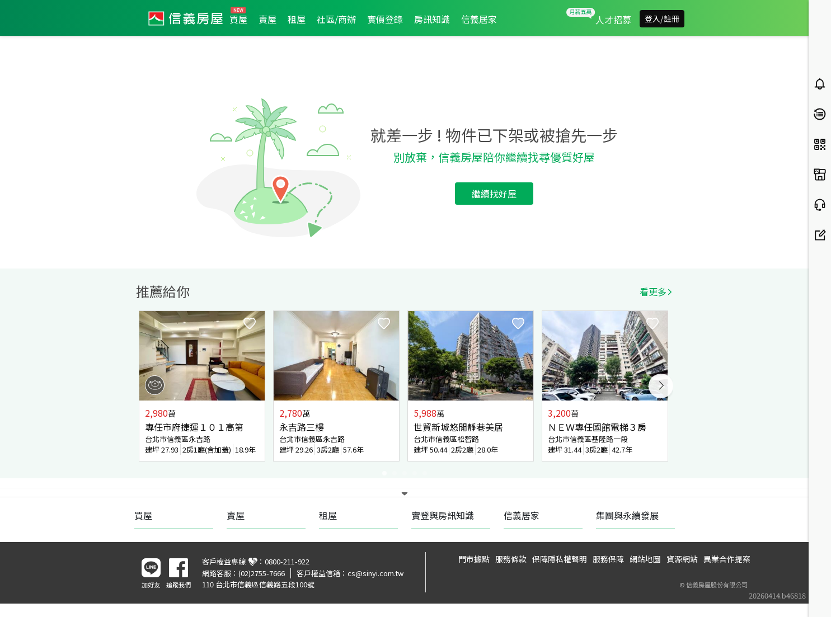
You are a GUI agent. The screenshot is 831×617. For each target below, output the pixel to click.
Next (661, 386)
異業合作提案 (726, 558)
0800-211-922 (287, 561)
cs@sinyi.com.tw (375, 573)
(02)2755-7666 (261, 573)
